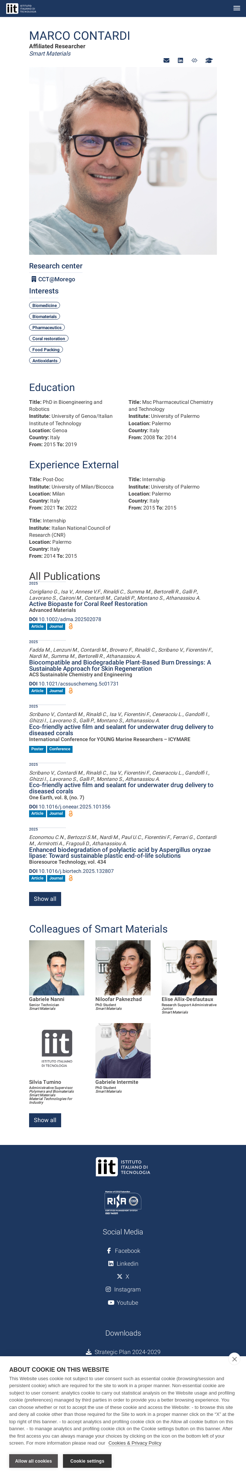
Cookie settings (87, 1461)
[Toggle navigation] (237, 8)
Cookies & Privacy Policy (134, 1443)
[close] (234, 1359)
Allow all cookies (33, 1461)
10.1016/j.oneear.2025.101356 (69, 807)
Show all (45, 898)
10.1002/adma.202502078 (65, 619)
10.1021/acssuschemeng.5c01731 (74, 684)
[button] (166, 60)
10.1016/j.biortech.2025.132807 (71, 871)
